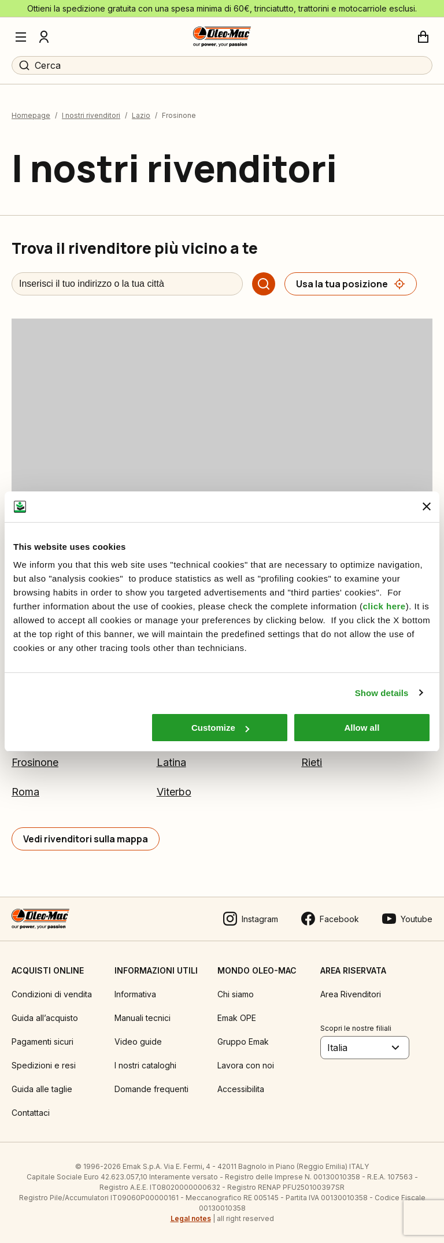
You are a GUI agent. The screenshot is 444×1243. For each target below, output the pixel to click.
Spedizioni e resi (44, 1065)
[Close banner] (427, 506)
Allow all (361, 728)
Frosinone (35, 762)
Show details (382, 693)
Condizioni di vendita (52, 994)
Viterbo (174, 792)
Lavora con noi (245, 1065)
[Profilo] (44, 37)
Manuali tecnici (142, 1018)
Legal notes (191, 1218)
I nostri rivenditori (91, 115)
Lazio (141, 115)
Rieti (311, 762)
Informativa (135, 994)
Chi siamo (235, 994)
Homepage (31, 115)
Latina (171, 762)
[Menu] (21, 37)
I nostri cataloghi (145, 1065)
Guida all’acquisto (45, 1018)
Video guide (138, 1041)
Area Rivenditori (350, 994)
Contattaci (31, 1113)
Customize (220, 728)
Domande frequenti (151, 1089)
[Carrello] (423, 37)
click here (383, 606)
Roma (25, 792)
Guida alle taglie (42, 1089)
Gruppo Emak (243, 1041)
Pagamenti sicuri (42, 1041)
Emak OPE (236, 1018)
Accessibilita (240, 1089)
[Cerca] (263, 283)
